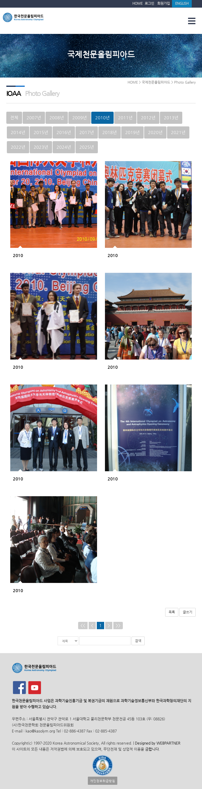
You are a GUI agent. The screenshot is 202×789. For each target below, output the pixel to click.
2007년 (34, 117)
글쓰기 (187, 612)
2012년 (148, 117)
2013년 (171, 117)
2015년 (41, 132)
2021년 (178, 132)
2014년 (18, 132)
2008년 (56, 117)
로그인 (149, 3)
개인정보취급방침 (102, 781)
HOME (137, 3)
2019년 (132, 132)
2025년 (86, 147)
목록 (172, 612)
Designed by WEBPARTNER (157, 743)
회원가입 (163, 3)
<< (82, 625)
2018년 (109, 132)
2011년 (125, 117)
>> (118, 625)
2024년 (64, 147)
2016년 (64, 132)
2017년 (86, 132)
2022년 (18, 147)
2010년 (102, 117)
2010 (18, 255)
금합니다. (152, 749)
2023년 (41, 147)
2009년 (79, 117)
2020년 (155, 132)
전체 (14, 117)
